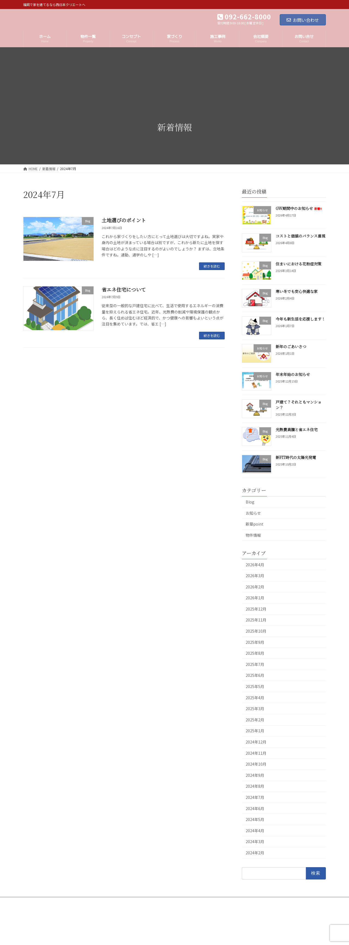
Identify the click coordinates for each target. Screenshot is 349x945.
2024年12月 (256, 742)
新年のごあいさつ (291, 346)
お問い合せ (155, 902)
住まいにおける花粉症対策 (298, 263)
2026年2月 (255, 586)
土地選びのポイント (124, 220)
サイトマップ (126, 902)
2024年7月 (255, 797)
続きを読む (212, 266)
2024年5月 (255, 819)
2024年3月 (255, 841)
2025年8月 (255, 653)
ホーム (33, 902)
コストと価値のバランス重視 (300, 236)
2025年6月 (255, 675)
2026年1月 (255, 597)
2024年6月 (255, 808)
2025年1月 (255, 730)
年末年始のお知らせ (293, 374)
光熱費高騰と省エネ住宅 (297, 429)
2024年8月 (255, 786)
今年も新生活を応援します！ (300, 319)
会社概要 (55, 902)
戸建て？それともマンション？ (298, 404)
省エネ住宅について (124, 289)
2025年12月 (256, 609)
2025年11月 (256, 620)
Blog (250, 502)
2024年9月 (255, 775)
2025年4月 (255, 697)
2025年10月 (256, 631)
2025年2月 (255, 719)
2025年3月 (255, 708)
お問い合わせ (303, 20)
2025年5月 (255, 686)
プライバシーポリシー (89, 902)
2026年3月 (255, 575)
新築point (254, 524)
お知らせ (253, 513)
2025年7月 (255, 664)
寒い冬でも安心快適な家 (297, 291)
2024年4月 (255, 830)
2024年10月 (256, 764)
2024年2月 (255, 852)
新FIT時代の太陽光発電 (296, 457)
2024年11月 (256, 753)
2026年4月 (255, 564)
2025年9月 (255, 642)
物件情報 (253, 535)
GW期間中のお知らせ (299, 208)
